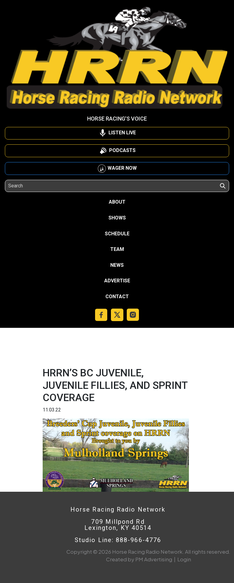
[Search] (36, 186)
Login (184, 559)
